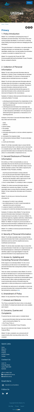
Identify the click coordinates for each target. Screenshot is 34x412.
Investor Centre (5, 354)
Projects (3, 352)
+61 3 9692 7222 (7, 372)
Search (22, 406)
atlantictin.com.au (7, 376)
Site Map (10, 406)
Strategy (3, 351)
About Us (3, 349)
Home (3, 347)
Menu (29, 2)
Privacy (17, 406)
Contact (3, 356)
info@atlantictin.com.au (9, 374)
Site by (16, 409)
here (19, 290)
